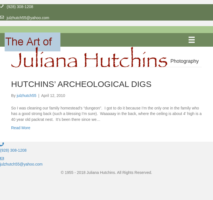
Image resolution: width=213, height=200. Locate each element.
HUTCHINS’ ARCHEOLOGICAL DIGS (81, 84)
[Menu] (192, 39)
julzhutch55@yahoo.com (21, 164)
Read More (20, 128)
